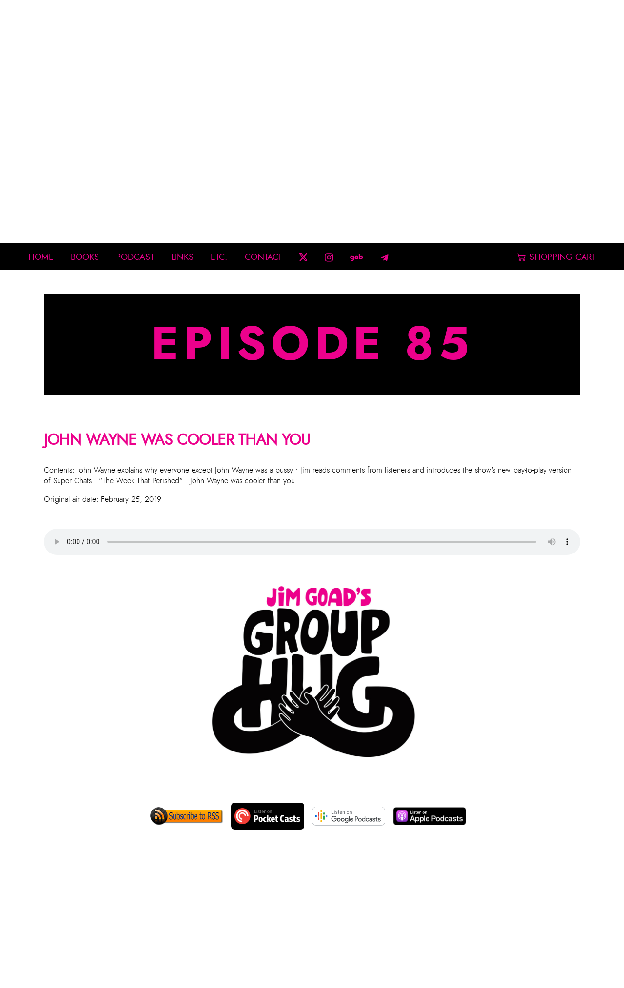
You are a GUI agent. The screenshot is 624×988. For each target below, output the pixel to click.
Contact (263, 257)
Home (41, 257)
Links (182, 257)
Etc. (219, 257)
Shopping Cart (556, 257)
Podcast (135, 257)
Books (85, 257)
